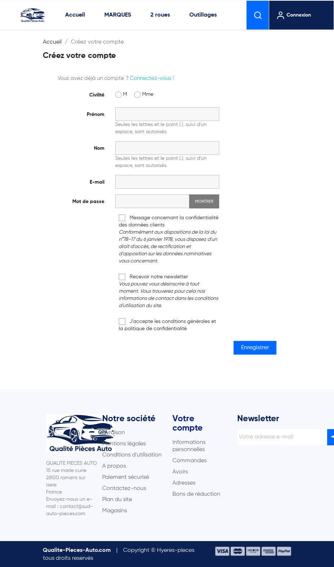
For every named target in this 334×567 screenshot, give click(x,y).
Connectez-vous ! (152, 78)
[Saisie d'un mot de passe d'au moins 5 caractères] (152, 201)
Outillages (203, 15)
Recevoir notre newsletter (168, 291)
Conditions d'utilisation (132, 455)
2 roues (160, 15)
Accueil (75, 15)
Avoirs (180, 472)
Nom (99, 148)
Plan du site (117, 500)
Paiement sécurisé (125, 477)
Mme (143, 94)
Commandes (189, 461)
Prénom (95, 114)
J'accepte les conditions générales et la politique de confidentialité (167, 324)
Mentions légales (124, 444)
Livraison (113, 433)
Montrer (204, 201)
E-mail (97, 182)
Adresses (183, 483)
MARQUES (117, 15)
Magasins (114, 511)
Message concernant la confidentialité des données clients (168, 239)
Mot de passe (88, 201)
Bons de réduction (196, 494)
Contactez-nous (124, 488)
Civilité (96, 95)
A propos (114, 466)
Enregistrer (255, 348)
